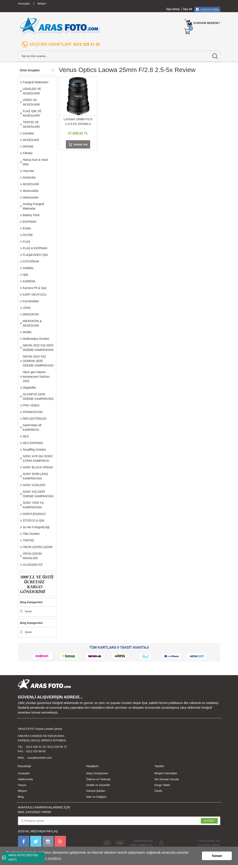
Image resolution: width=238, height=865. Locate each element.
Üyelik (158, 791)
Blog (21, 797)
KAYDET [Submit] (209, 821)
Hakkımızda (25, 779)
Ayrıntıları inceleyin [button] (46, 858)
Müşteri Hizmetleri (165, 773)
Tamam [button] (217, 856)
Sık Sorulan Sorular (166, 779)
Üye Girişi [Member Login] (173, 9)
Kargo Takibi (162, 785)
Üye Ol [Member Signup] (187, 9)
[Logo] (59, 25)
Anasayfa (24, 773)
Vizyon (22, 785)
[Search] (119, 56)
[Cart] (187, 31)
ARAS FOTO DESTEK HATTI (20, 857)
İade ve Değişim (96, 797)
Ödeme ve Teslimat (98, 779)
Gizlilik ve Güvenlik (98, 785)
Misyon (22, 791)
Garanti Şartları (95, 791)
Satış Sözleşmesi (97, 773)
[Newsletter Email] (119, 821)
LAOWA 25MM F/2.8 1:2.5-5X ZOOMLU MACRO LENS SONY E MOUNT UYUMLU (78, 121)
